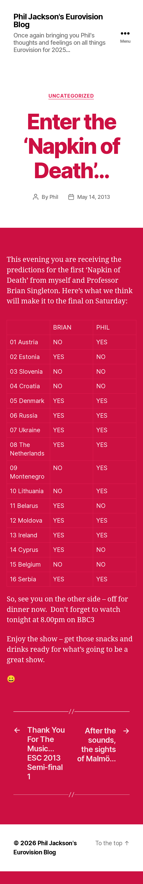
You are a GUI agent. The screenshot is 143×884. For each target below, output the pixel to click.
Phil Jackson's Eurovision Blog (58, 21)
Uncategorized (71, 97)
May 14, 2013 (93, 198)
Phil (53, 198)
